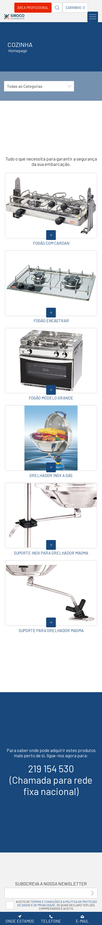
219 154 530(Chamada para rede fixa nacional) (51, 780)
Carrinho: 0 (75, 8)
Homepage (17, 50)
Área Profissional (33, 8)
